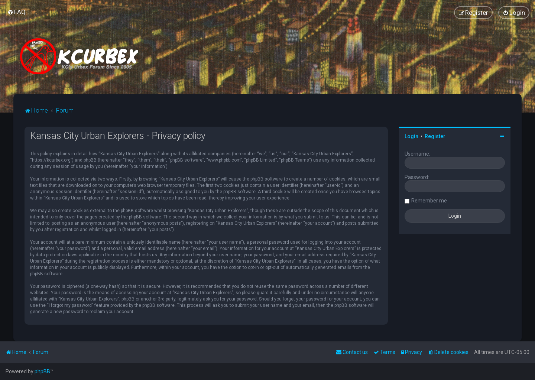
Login (411, 136)
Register (435, 136)
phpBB (42, 371)
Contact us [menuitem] (352, 352)
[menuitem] (16, 11)
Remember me (429, 201)
